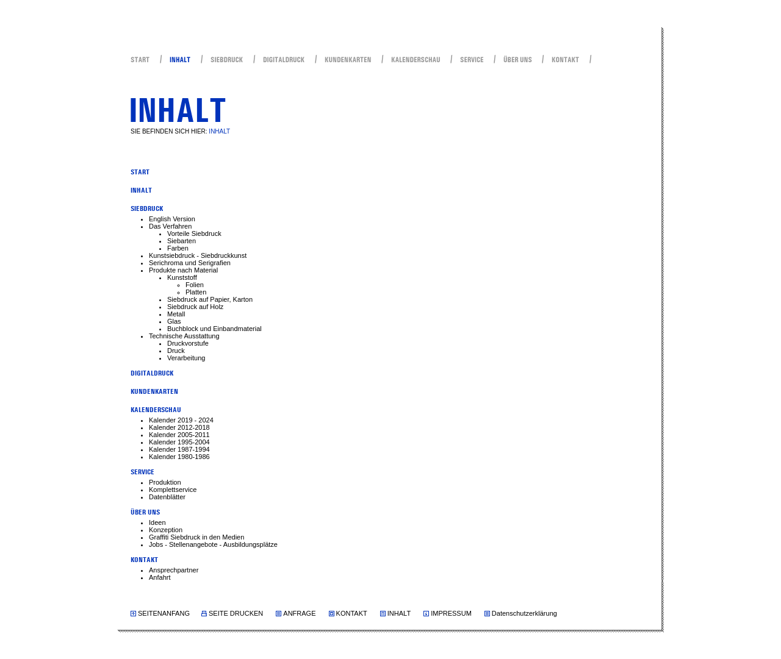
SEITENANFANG (164, 613)
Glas (174, 321)
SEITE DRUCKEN (236, 613)
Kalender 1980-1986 (179, 456)
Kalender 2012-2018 (179, 427)
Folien (194, 284)
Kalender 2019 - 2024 (181, 420)
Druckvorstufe (188, 343)
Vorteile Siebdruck (194, 233)
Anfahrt (159, 577)
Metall (176, 314)
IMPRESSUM (451, 613)
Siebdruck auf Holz (195, 306)
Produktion (165, 482)
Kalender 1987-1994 (179, 449)
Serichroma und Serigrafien (190, 262)
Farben (178, 248)
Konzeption (165, 529)
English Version (172, 219)
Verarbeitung (186, 358)
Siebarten (181, 240)
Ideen (157, 522)
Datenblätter (167, 496)
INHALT (399, 613)
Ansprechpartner (173, 570)
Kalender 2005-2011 (179, 434)
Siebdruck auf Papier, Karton (210, 299)
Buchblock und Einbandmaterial (214, 328)
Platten (195, 292)
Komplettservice (172, 489)
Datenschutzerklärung (524, 613)
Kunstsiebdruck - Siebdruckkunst (198, 255)
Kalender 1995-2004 (179, 442)
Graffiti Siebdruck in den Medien (196, 537)
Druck (176, 350)
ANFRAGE (299, 613)
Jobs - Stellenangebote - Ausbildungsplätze (213, 544)
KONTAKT (351, 613)
